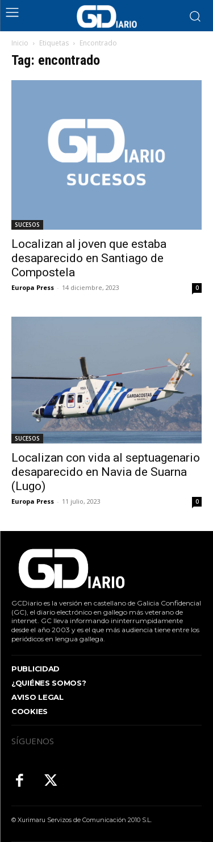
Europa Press (32, 287)
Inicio (19, 43)
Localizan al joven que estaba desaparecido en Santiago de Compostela (88, 258)
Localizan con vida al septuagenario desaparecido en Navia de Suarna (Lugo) (105, 472)
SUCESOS (27, 225)
